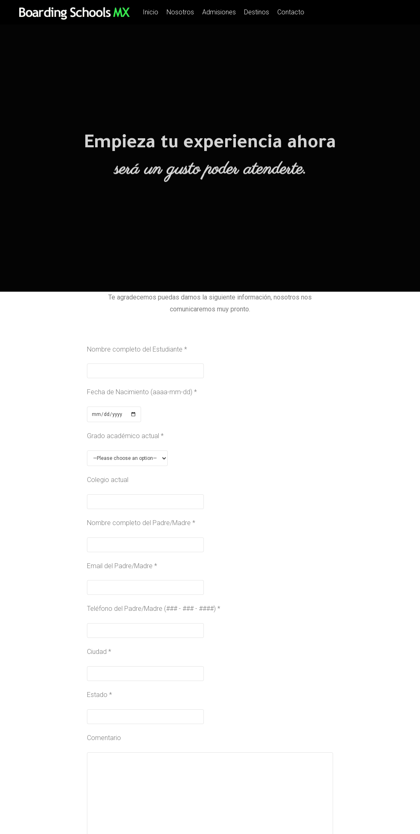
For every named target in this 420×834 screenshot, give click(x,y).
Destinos (256, 12)
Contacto (290, 12)
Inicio (150, 12)
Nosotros (180, 12)
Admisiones (219, 12)
